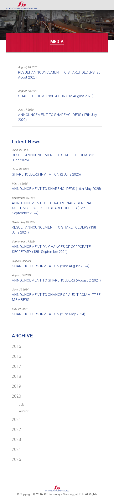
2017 (16, 366)
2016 (16, 356)
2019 (16, 386)
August (23, 411)
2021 (16, 419)
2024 (16, 449)
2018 (16, 376)
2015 (16, 346)
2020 (16, 396)
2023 (16, 439)
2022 (16, 429)
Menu (107, 5)
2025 (16, 459)
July (21, 404)
